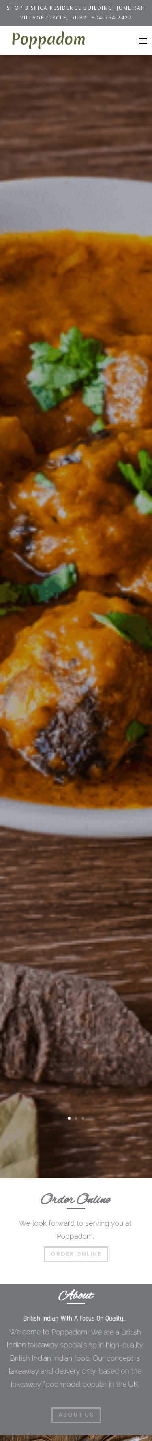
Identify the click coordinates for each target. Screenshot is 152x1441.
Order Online (76, 1254)
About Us (76, 1415)
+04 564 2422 (112, 17)
